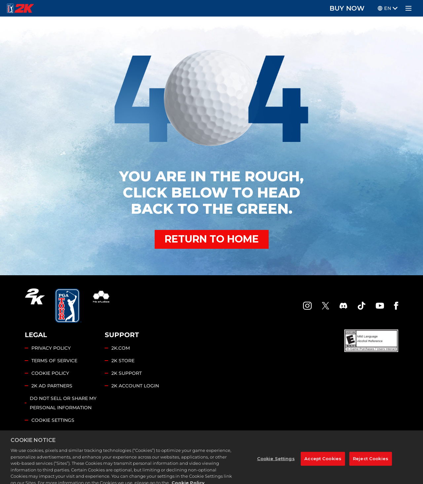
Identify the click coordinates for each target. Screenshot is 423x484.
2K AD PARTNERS (51, 386)
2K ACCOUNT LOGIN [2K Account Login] (135, 386)
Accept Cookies (322, 463)
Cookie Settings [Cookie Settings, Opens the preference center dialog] (276, 463)
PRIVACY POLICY (51, 348)
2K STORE (123, 361)
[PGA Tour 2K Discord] (343, 306)
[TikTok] (361, 306)
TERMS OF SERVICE (54, 361)
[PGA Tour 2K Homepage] (20, 8)
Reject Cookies (370, 463)
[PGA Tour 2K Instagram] (307, 306)
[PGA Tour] (68, 305)
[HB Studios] (101, 305)
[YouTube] (380, 306)
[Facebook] (396, 306)
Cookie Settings (52, 420)
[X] (325, 306)
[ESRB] (371, 341)
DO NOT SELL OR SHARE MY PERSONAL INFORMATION (63, 403)
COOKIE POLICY (50, 373)
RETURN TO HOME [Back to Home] (212, 239)
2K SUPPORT (126, 373)
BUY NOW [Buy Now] (347, 8)
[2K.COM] (35, 305)
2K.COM (120, 348)
